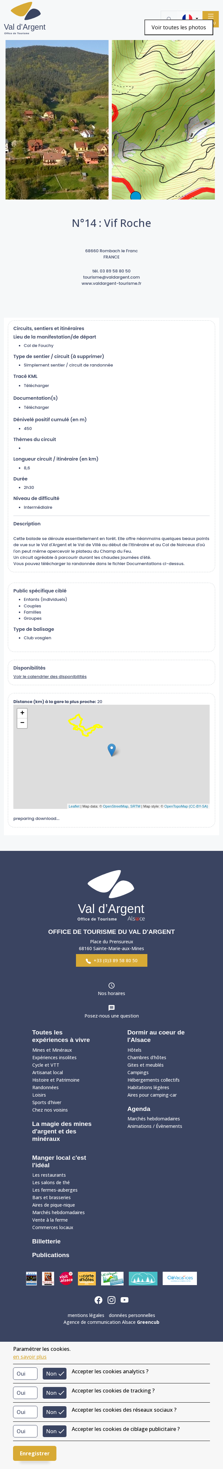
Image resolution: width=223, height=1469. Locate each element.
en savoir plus (30, 1356)
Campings (138, 1072)
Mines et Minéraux (52, 1050)
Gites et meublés (145, 1065)
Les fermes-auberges (55, 1190)
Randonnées (45, 1087)
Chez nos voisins (50, 1110)
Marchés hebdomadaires (153, 1119)
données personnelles (132, 1315)
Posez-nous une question (111, 1016)
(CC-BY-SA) (198, 806)
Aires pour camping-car (152, 1095)
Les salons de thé (51, 1182)
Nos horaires (111, 993)
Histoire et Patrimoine (56, 1080)
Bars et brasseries (51, 1197)
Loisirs (39, 1095)
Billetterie (46, 1241)
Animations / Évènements (154, 1126)
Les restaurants (49, 1175)
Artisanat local (47, 1072)
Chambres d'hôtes (146, 1057)
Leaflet (74, 806)
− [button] (22, 723)
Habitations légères (148, 1087)
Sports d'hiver (46, 1102)
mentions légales (86, 1315)
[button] (189, 19)
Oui (21, 1373)
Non (51, 1373)
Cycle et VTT (45, 1065)
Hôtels (134, 1050)
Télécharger (36, 385)
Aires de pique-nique (53, 1205)
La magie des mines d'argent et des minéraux (62, 1131)
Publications (50, 1255)
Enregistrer (35, 1453)
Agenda (138, 1108)
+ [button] (22, 713)
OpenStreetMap (115, 806)
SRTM (135, 806)
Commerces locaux (52, 1227)
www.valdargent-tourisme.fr (111, 283)
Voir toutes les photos (179, 27)
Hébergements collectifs (153, 1080)
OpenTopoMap (176, 806)
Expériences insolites (54, 1057)
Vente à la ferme (50, 1220)
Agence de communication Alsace (111, 1322)
